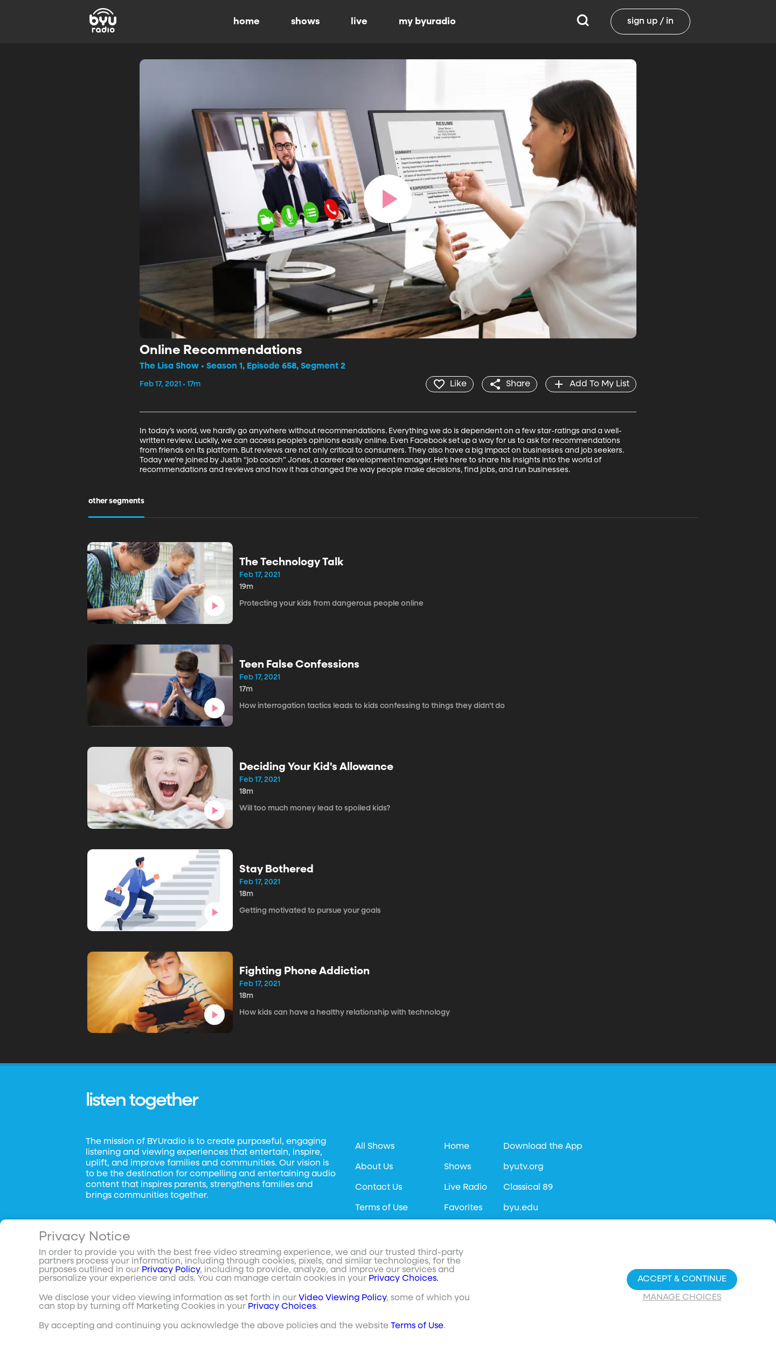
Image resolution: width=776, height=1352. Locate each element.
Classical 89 (528, 1187)
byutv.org (523, 1167)
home (246, 21)
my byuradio (427, 21)
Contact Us (378, 1187)
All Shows (374, 1146)
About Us (374, 1167)
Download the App (542, 1146)
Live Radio (465, 1187)
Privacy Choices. (404, 1279)
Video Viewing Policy (342, 1299)
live (359, 21)
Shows (457, 1167)
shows (305, 21)
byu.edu (520, 1208)
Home (456, 1146)
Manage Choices (682, 1298)
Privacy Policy (171, 1271)
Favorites (463, 1208)
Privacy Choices (282, 1308)
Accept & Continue (682, 1280)
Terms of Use (381, 1208)
